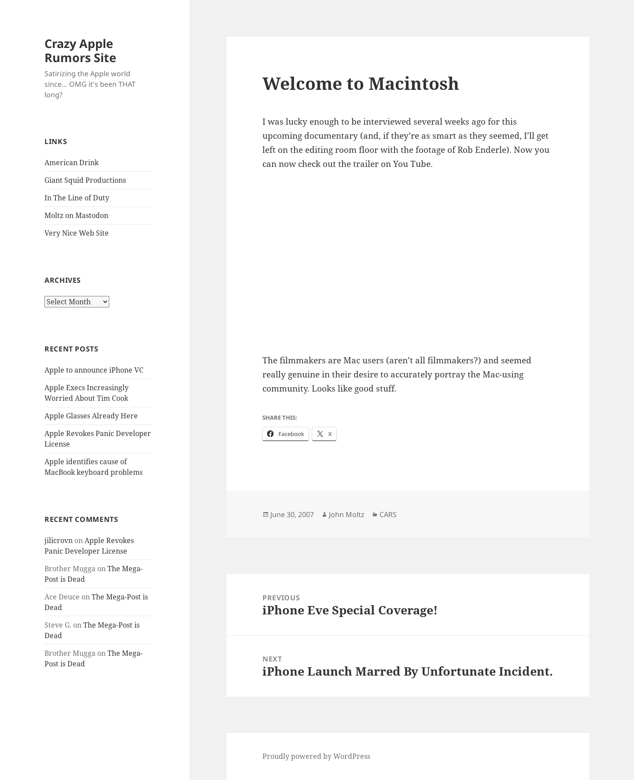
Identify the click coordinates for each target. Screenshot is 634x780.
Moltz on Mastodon (76, 215)
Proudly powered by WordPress (316, 756)
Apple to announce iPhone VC (94, 370)
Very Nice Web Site (76, 233)
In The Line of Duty (76, 198)
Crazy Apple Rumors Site (80, 50)
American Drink (71, 162)
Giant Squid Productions (85, 180)
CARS (388, 514)
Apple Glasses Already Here (91, 416)
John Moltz (347, 514)
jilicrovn (58, 540)
